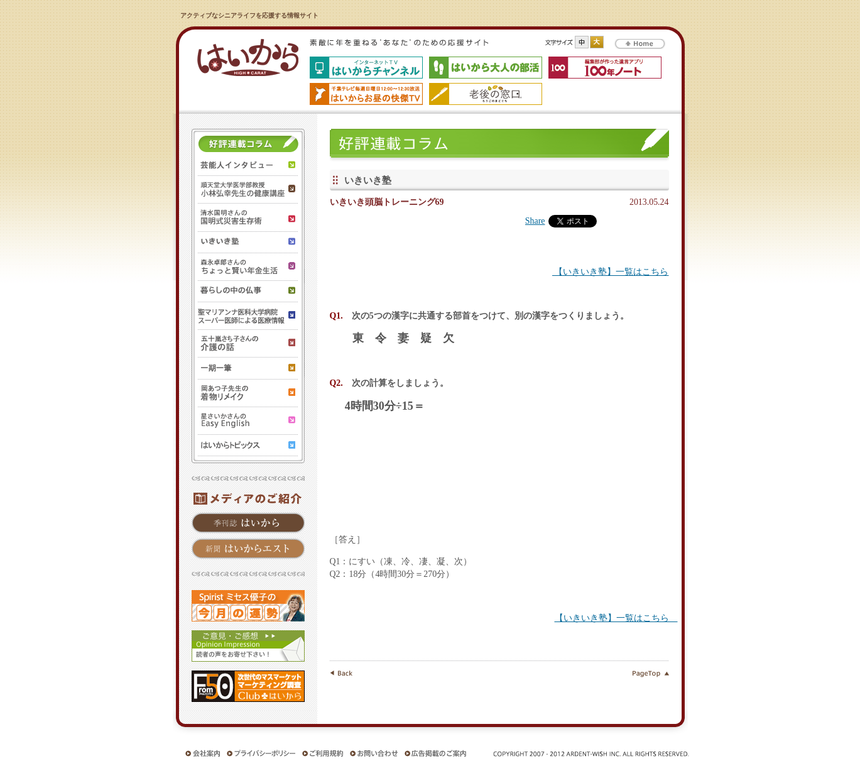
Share (535, 221)
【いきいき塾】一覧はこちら (610, 272)
